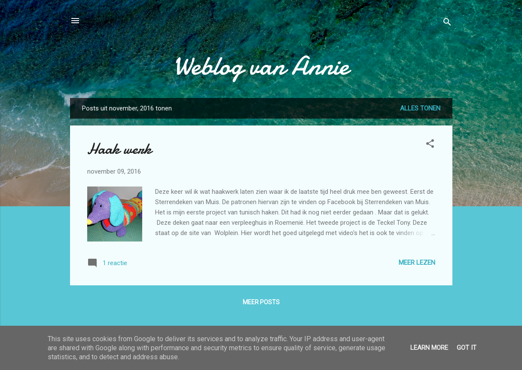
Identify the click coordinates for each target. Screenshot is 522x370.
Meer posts (261, 302)
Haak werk (119, 148)
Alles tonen (420, 108)
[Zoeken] (447, 23)
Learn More (429, 348)
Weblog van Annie (261, 65)
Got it (466, 348)
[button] (430, 145)
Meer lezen (417, 262)
